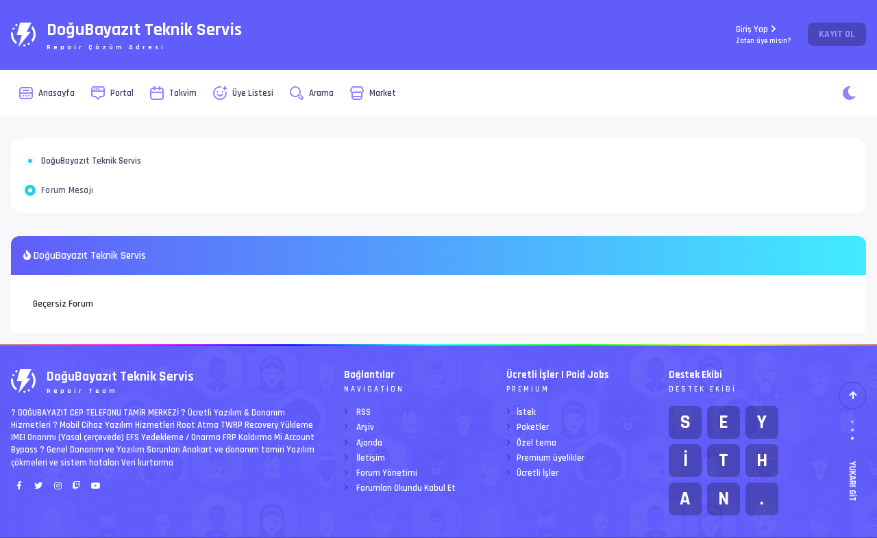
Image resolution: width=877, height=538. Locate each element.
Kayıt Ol (837, 34)
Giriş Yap (763, 34)
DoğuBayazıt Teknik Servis (91, 160)
